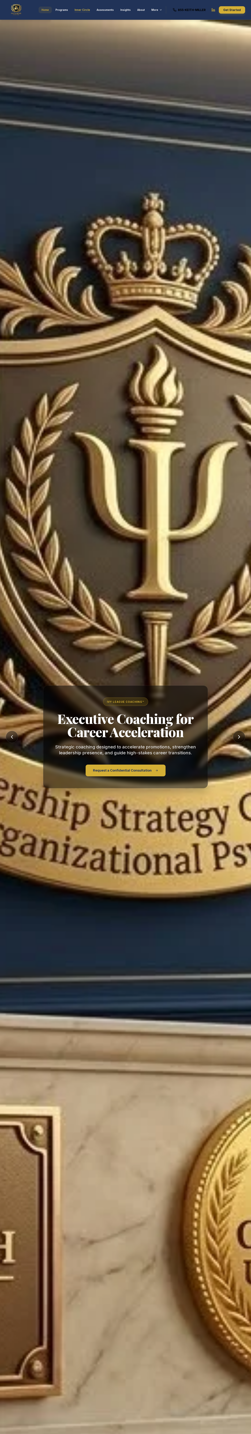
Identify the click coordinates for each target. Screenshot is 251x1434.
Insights (125, 9)
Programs (61, 9)
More (156, 9)
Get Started (232, 10)
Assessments (105, 9)
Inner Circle (82, 10)
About (141, 9)
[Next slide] (239, 737)
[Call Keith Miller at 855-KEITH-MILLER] (189, 10)
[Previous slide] (12, 737)
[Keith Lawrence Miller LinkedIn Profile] (213, 10)
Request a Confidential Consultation (125, 770)
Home (45, 9)
